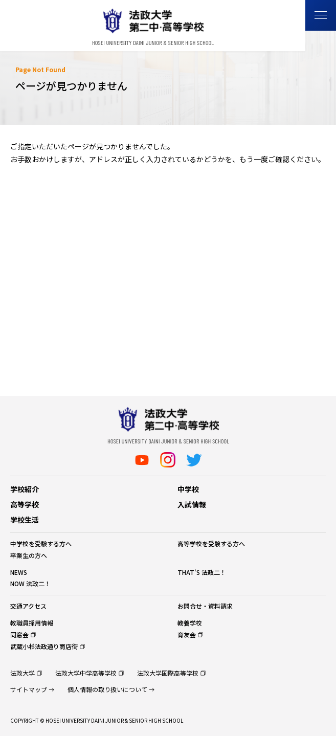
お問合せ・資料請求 (205, 605)
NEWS (18, 572)
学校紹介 (24, 489)
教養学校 (189, 622)
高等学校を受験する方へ (211, 543)
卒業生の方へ (28, 555)
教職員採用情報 (31, 622)
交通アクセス (28, 605)
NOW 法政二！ (30, 583)
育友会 (186, 634)
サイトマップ (28, 689)
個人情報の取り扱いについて (107, 689)
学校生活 (24, 520)
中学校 (188, 489)
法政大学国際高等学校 (167, 672)
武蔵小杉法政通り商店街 (44, 646)
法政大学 (22, 672)
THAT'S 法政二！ (201, 572)
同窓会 (19, 634)
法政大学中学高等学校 (86, 672)
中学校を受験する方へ (41, 543)
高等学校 (24, 504)
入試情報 (191, 504)
